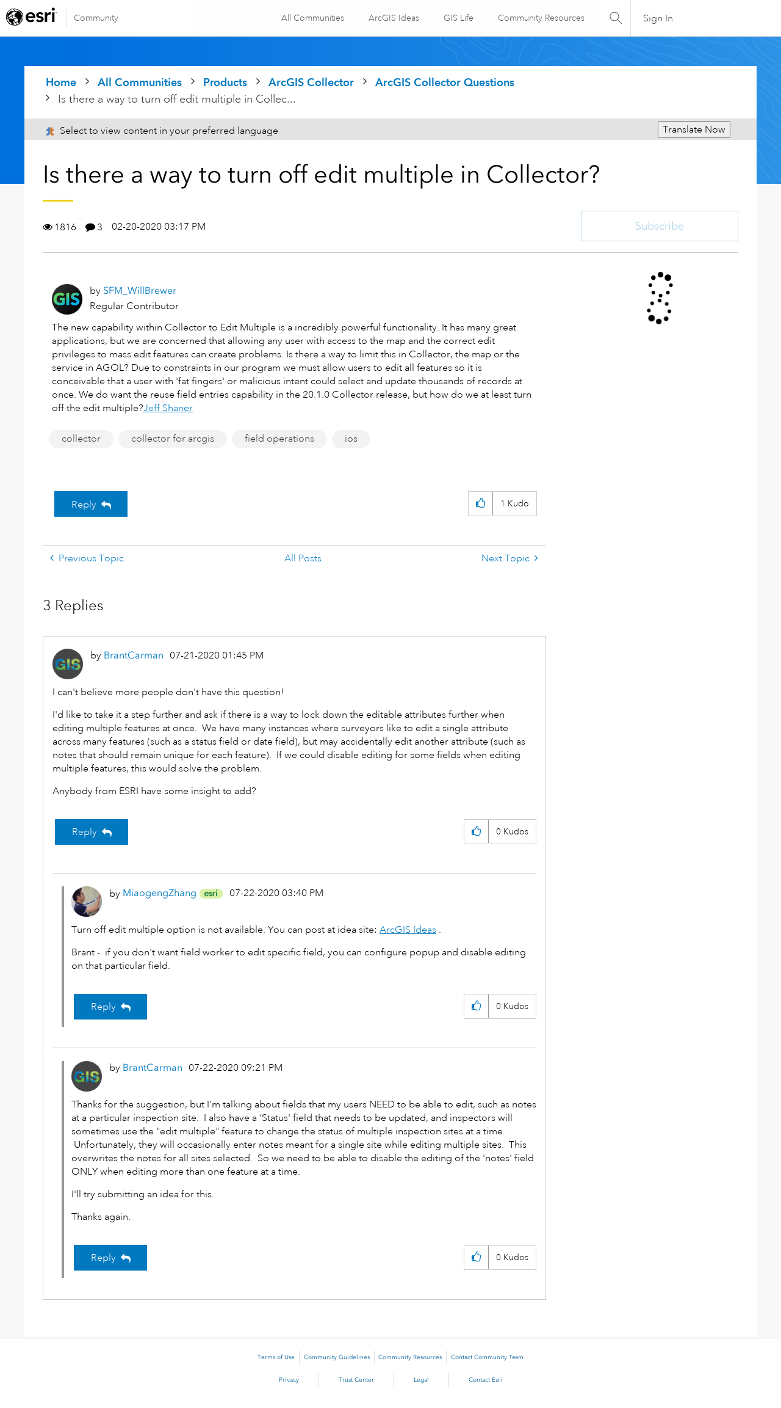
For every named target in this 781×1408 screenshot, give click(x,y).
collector (81, 438)
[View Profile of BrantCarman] (134, 655)
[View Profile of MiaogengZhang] (159, 893)
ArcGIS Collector (311, 82)
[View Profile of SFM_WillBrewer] (139, 290)
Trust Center (356, 1380)
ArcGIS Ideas (393, 17)
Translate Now (694, 129)
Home (61, 82)
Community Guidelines (337, 1357)
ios (351, 438)
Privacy (289, 1380)
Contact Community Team (487, 1357)
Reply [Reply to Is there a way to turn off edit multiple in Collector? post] (83, 504)
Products (225, 82)
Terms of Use (276, 1357)
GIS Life (458, 17)
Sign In (658, 18)
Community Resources (540, 17)
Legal (421, 1380)
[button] (480, 504)
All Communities (312, 17)
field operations (279, 438)
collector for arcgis (172, 438)
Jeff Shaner (168, 408)
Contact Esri (485, 1380)
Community (96, 17)
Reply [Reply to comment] (84, 832)
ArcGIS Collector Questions (444, 82)
